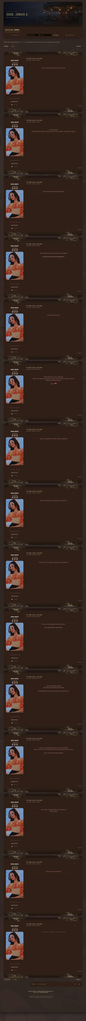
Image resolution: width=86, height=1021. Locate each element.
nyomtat (78, 46)
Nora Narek (42, 42)
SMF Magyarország (44, 992)
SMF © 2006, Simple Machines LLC (46, 991)
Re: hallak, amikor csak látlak (34, 58)
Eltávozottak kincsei (32, 42)
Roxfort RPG (7, 42)
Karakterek (14, 42)
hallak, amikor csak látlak (53, 42)
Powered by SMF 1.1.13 (33, 991)
